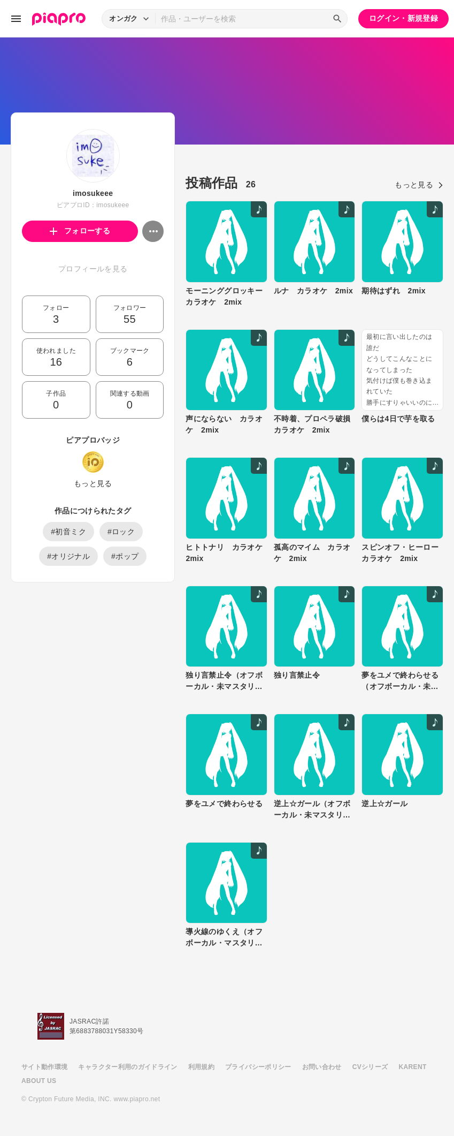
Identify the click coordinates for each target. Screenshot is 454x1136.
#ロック (121, 531)
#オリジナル (68, 556)
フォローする (80, 230)
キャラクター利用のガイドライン (127, 1067)
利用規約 (201, 1067)
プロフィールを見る (92, 268)
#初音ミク (68, 531)
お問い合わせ (322, 1067)
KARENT (413, 1067)
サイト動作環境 (44, 1067)
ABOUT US (38, 1081)
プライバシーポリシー (258, 1067)
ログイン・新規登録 (403, 18)
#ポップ (124, 556)
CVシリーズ (370, 1067)
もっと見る (93, 483)
